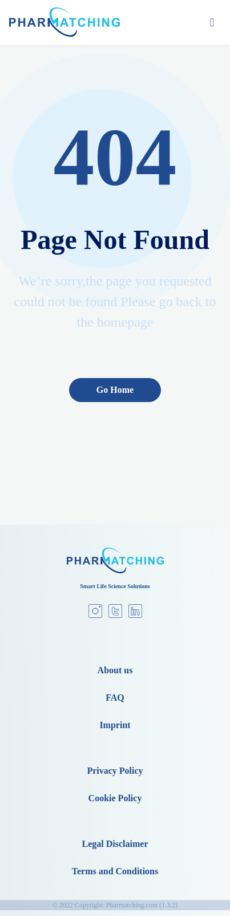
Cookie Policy (115, 798)
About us (115, 670)
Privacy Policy (115, 771)
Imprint (114, 725)
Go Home (115, 390)
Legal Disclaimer (115, 844)
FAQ (115, 697)
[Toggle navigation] (212, 22)
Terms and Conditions (115, 871)
